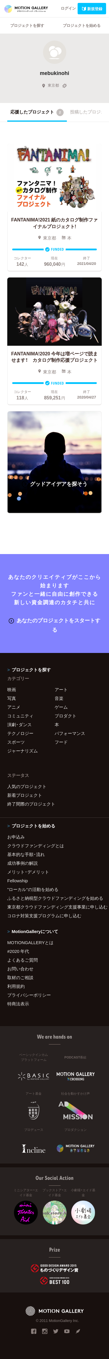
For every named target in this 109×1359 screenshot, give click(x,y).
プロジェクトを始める (82, 25)
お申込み (16, 837)
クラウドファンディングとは (35, 845)
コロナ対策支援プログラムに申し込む (44, 915)
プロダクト (65, 715)
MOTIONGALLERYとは (30, 942)
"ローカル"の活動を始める (32, 889)
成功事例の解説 (22, 863)
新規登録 (91, 8)
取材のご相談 (20, 977)
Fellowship (17, 880)
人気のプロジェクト (27, 786)
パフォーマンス (70, 733)
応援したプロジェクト (37, 112)
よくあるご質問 (22, 960)
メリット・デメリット (28, 872)
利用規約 (16, 986)
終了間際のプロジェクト (31, 804)
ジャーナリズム (22, 750)
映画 (11, 689)
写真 (11, 698)
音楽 (59, 698)
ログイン (68, 8)
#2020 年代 (18, 951)
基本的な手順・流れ (26, 854)
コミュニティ (20, 715)
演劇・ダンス (19, 724)
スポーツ (16, 742)
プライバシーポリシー (29, 995)
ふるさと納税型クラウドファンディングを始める (54, 898)
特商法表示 (18, 1003)
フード (61, 742)
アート (61, 689)
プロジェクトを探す (27, 25)
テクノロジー (20, 733)
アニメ (13, 707)
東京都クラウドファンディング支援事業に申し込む (54, 907)
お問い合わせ (20, 968)
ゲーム (61, 707)
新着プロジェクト (24, 795)
